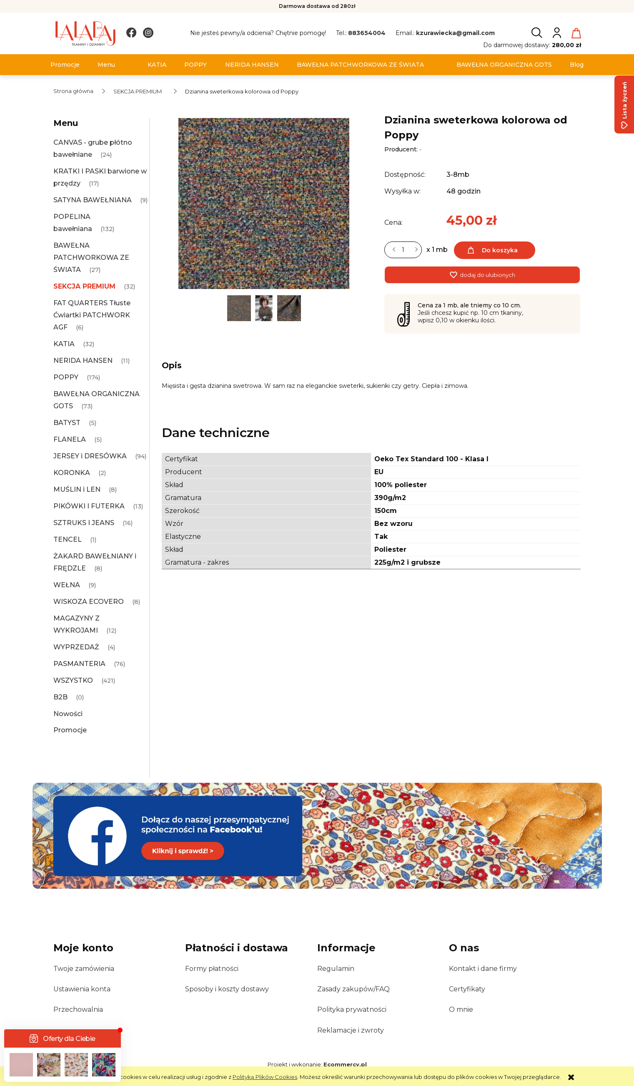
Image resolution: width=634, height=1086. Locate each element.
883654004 (367, 33)
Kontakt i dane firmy (483, 969)
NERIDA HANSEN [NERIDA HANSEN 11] (83, 361)
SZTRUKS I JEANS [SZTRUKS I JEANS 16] (83, 523)
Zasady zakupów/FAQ (353, 989)
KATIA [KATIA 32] (64, 344)
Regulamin (335, 969)
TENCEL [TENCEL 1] (67, 539)
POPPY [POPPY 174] (65, 377)
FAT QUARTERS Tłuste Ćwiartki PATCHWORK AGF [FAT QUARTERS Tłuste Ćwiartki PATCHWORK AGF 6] (91, 315)
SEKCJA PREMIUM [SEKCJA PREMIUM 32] (84, 286)
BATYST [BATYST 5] (66, 423)
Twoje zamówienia (83, 969)
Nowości (68, 714)
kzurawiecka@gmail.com (455, 33)
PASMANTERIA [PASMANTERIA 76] (79, 664)
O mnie (461, 1009)
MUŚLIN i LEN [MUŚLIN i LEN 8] (76, 489)
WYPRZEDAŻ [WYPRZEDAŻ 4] (76, 647)
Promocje (70, 730)
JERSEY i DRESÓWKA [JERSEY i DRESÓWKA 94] (90, 456)
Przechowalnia (78, 1009)
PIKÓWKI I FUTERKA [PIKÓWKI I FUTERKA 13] (89, 506)
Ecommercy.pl (345, 1064)
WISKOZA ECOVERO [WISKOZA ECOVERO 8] (88, 602)
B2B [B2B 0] (60, 697)
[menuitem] (65, 64)
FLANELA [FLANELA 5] (69, 439)
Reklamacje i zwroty (350, 1030)
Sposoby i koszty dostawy (227, 989)
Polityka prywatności (351, 1009)
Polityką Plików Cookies (265, 1076)
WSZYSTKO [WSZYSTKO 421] (73, 680)
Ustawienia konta (81, 989)
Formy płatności (211, 969)
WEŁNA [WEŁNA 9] (66, 585)
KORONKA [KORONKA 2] (71, 473)
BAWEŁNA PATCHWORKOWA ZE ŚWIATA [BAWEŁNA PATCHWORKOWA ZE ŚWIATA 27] (91, 257)
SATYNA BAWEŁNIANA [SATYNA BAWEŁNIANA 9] (92, 200)
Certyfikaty (467, 989)
